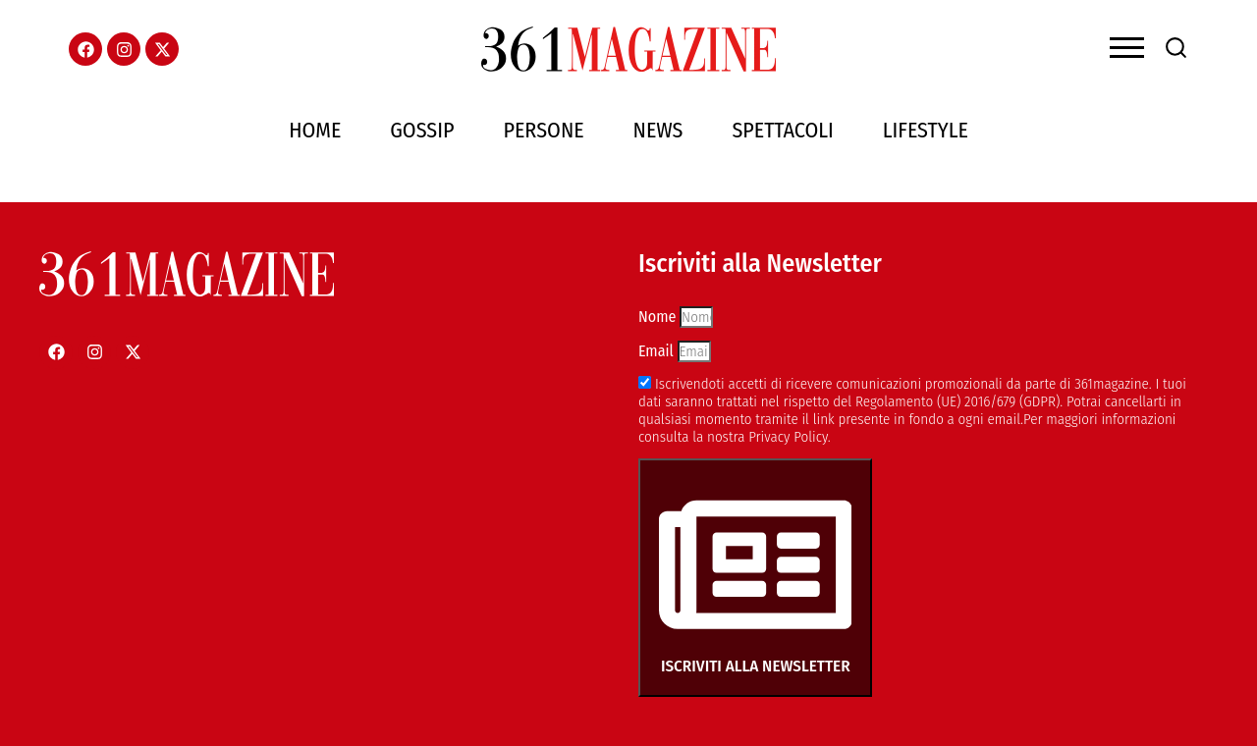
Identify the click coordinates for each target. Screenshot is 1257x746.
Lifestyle (925, 130)
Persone (544, 130)
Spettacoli (782, 130)
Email (658, 351)
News (658, 130)
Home (315, 130)
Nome (659, 316)
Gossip (422, 130)
